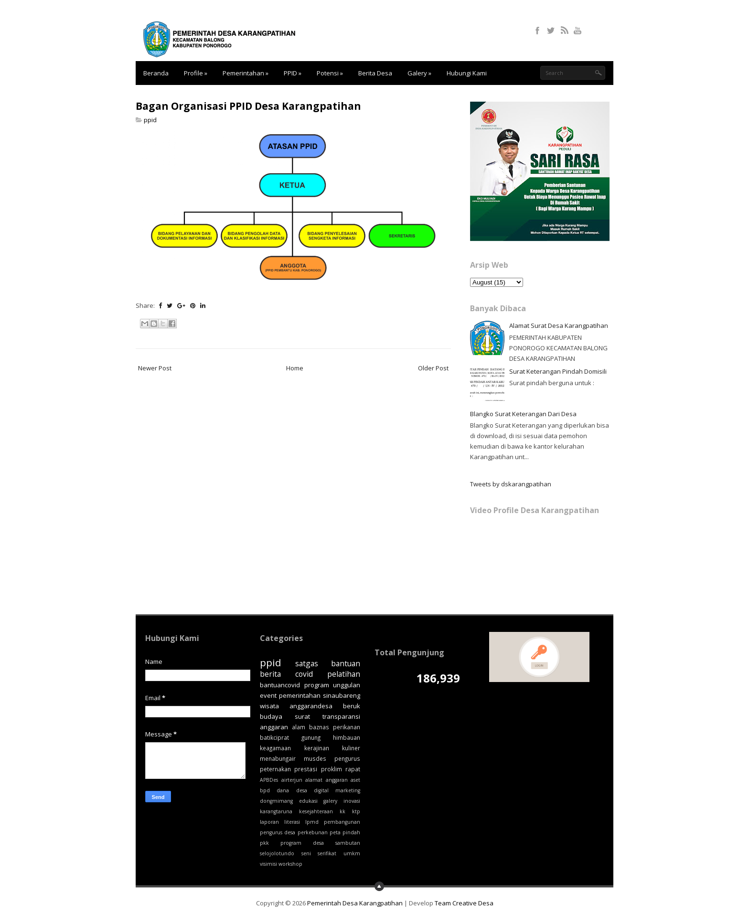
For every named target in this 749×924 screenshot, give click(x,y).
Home (294, 368)
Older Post (433, 368)
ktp (356, 811)
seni (306, 853)
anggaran (337, 780)
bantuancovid (280, 685)
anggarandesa (310, 706)
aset (355, 780)
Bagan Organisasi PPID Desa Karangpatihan (248, 106)
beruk (351, 706)
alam (298, 727)
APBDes (269, 780)
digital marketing (337, 790)
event (268, 695)
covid (304, 674)
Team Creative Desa (464, 903)
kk (342, 811)
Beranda (156, 73)
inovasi (351, 801)
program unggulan (332, 685)
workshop (290, 864)
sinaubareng (341, 695)
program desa (302, 843)
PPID (292, 73)
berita (270, 674)
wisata (269, 706)
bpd (265, 790)
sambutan (347, 843)
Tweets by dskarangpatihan (510, 484)
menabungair (278, 758)
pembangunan (342, 822)
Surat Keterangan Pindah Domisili (558, 371)
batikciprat (274, 737)
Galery (419, 73)
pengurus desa (277, 832)
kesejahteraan (316, 811)
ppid (150, 120)
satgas (306, 663)
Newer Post (154, 368)
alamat (313, 780)
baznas (319, 727)
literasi (292, 822)
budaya (271, 716)
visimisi (268, 864)
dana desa (292, 790)
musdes (315, 758)
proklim (331, 769)
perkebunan (313, 832)
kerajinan (316, 748)
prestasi (305, 769)
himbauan (346, 737)
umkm (351, 853)
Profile (195, 73)
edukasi (308, 801)
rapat (352, 769)
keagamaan (275, 748)
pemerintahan (300, 695)
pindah (351, 832)
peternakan (275, 769)
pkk (264, 843)
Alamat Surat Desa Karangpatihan (558, 325)
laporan (269, 822)
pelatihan (343, 674)
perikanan (346, 727)
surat (302, 716)
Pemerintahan (245, 73)
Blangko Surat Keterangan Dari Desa (523, 414)
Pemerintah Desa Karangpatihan (355, 903)
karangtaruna (276, 811)
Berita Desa (375, 73)
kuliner (351, 748)
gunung (311, 737)
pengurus (347, 758)
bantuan (345, 663)
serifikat (327, 853)
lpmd (312, 822)
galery (330, 801)
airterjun (291, 780)
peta (335, 832)
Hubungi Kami (467, 73)
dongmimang (276, 801)
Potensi (330, 73)
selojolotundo (277, 853)
